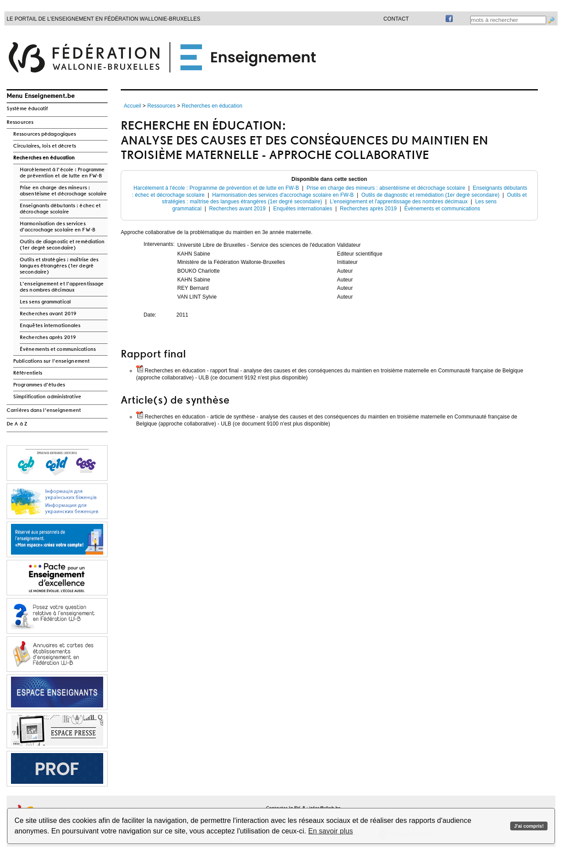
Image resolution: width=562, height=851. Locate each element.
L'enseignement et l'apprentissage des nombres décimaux (62, 287)
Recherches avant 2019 (48, 314)
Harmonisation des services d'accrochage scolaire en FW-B (57, 227)
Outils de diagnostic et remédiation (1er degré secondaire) (62, 245)
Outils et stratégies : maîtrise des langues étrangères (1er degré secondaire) (59, 266)
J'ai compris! (529, 826)
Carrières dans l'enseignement (44, 410)
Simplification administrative (47, 397)
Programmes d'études (39, 385)
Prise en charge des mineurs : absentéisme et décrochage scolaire (63, 191)
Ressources (20, 122)
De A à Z (17, 424)
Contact (396, 19)
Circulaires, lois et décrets (44, 146)
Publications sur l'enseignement (51, 361)
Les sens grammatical (45, 302)
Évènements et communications (58, 349)
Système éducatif (27, 109)
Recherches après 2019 (48, 337)
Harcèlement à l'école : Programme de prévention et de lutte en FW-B (62, 173)
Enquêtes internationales (50, 325)
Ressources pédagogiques (44, 134)
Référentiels (27, 373)
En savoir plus (330, 831)
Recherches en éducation (44, 158)
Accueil (132, 106)
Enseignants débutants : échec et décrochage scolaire (60, 209)
